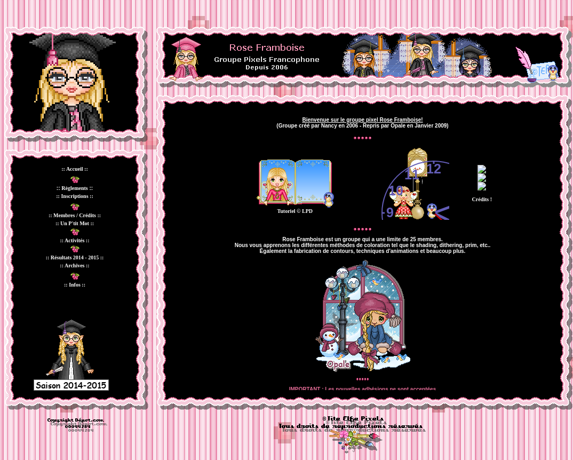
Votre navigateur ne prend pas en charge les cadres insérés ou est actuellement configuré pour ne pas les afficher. (362, 247)
